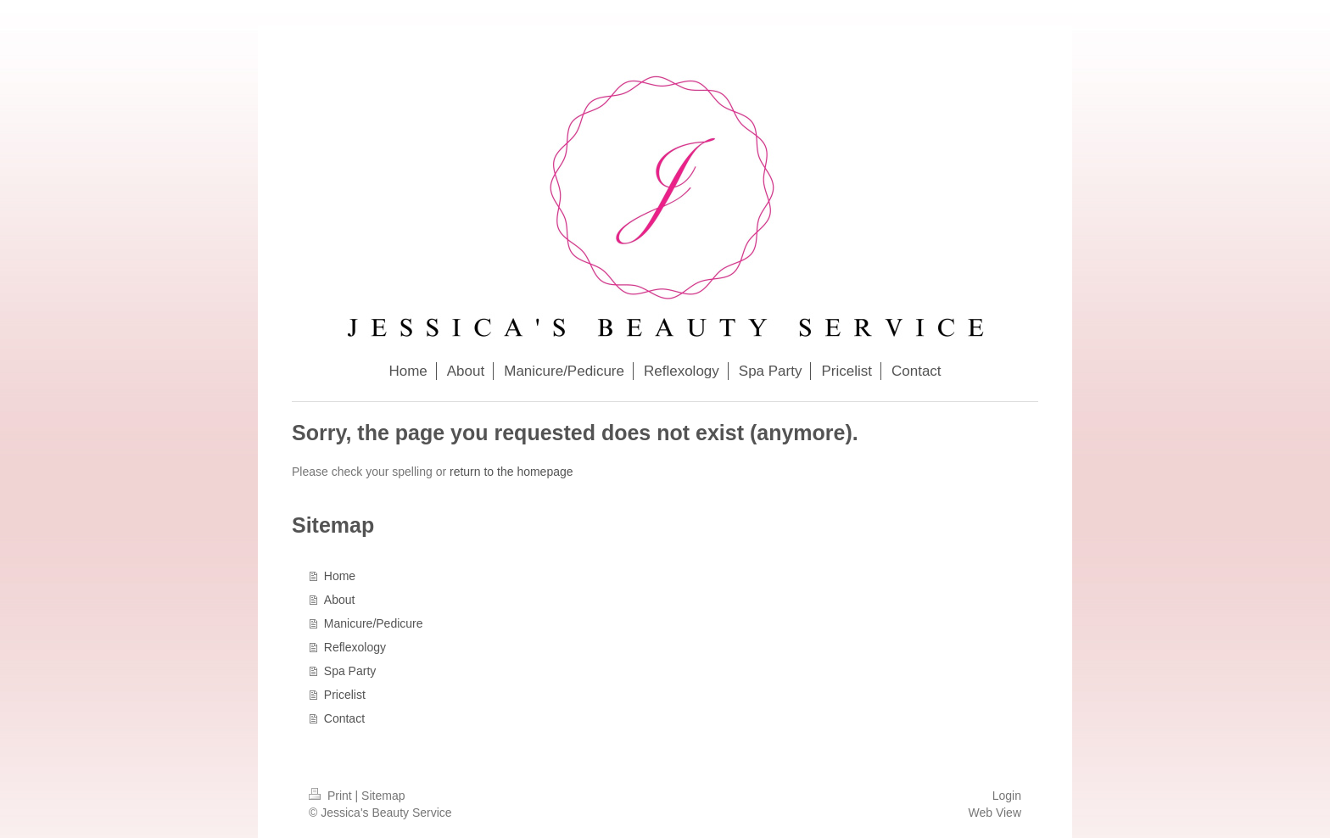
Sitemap (383, 795)
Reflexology (355, 647)
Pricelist (345, 694)
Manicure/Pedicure (373, 623)
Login (1006, 795)
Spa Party (350, 671)
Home (339, 576)
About (339, 599)
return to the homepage (511, 471)
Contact (344, 718)
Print (332, 795)
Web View (994, 812)
